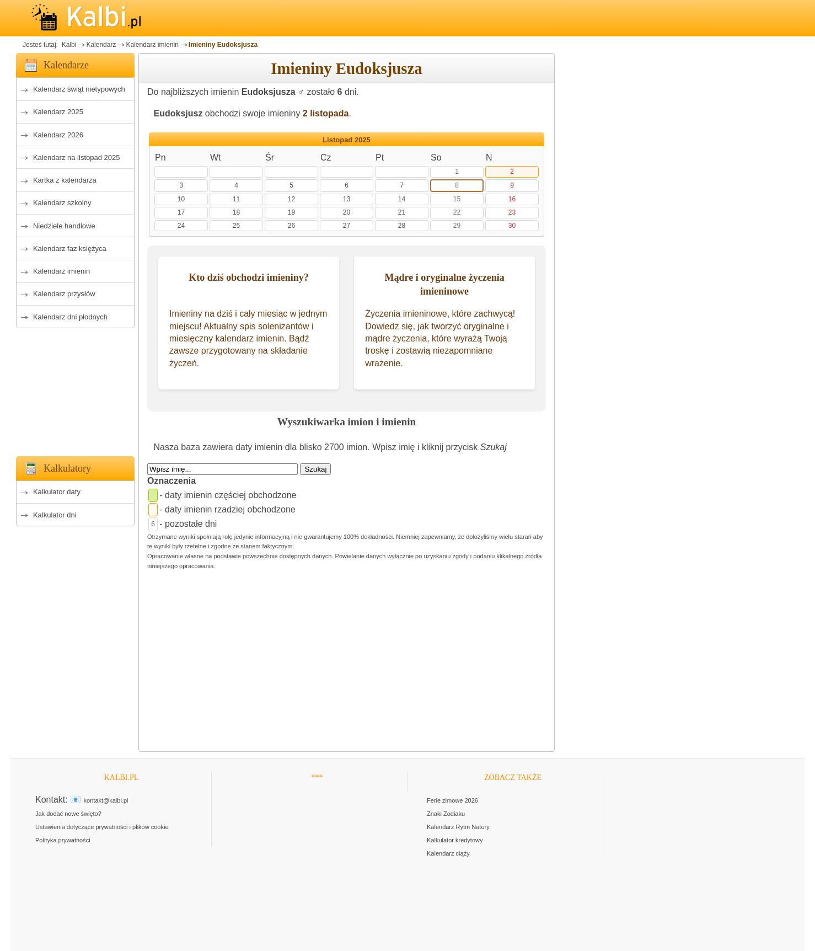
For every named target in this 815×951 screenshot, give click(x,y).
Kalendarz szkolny (62, 203)
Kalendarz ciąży (448, 853)
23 (512, 212)
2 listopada (326, 113)
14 (401, 199)
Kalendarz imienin (152, 45)
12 (291, 199)
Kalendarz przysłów (64, 294)
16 (512, 199)
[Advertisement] (75, 389)
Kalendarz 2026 (58, 135)
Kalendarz (101, 45)
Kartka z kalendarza (64, 180)
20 (346, 212)
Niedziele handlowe (64, 226)
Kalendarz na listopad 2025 (76, 157)
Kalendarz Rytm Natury (458, 827)
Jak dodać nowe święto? (68, 813)
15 (456, 199)
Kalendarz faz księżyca (69, 248)
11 (236, 199)
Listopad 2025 (347, 140)
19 (291, 212)
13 (346, 199)
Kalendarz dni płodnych (70, 317)
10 (181, 199)
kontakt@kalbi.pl (106, 800)
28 (401, 225)
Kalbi (68, 45)
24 (181, 225)
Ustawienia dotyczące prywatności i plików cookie (102, 827)
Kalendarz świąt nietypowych (79, 89)
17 (181, 212)
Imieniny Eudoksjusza (223, 45)
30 (512, 225)
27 (346, 225)
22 (456, 212)
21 (401, 212)
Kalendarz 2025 (58, 112)
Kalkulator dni (55, 515)
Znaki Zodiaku (446, 813)
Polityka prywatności (62, 840)
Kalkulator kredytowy (455, 840)
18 (236, 212)
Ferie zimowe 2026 (452, 800)
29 (456, 225)
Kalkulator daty (57, 492)
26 (291, 225)
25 (236, 225)
